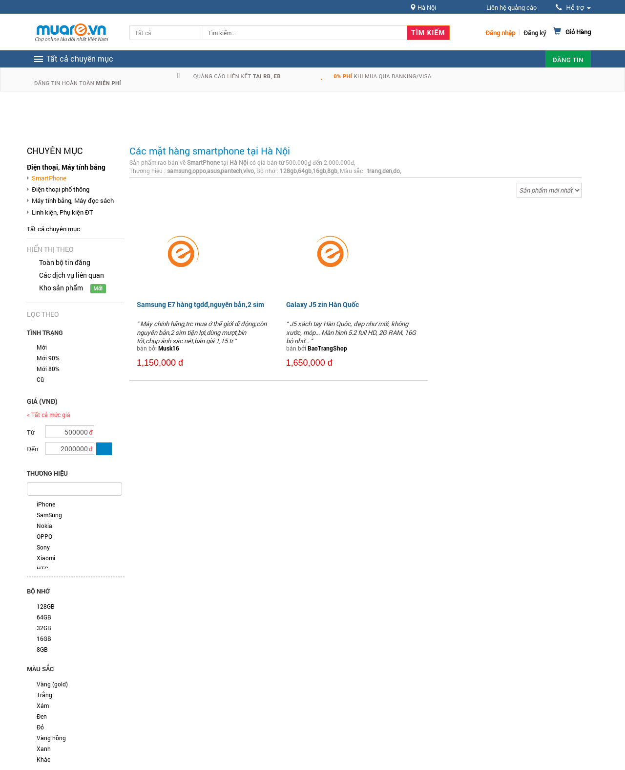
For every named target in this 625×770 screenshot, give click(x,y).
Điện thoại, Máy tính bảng (66, 167)
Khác (43, 759)
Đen (42, 716)
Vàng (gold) (52, 684)
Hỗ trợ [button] (573, 7)
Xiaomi (46, 558)
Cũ (40, 379)
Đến (32, 448)
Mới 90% (48, 358)
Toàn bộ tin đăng (64, 262)
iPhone (46, 504)
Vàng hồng (51, 738)
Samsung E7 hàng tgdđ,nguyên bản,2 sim (200, 304)
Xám (43, 705)
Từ (31, 432)
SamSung (49, 515)
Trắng (44, 695)
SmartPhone (49, 178)
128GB (46, 606)
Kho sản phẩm (61, 287)
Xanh (44, 748)
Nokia (44, 525)
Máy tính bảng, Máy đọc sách (73, 200)
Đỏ (40, 727)
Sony (43, 547)
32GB (44, 628)
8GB (42, 649)
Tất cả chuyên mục (53, 228)
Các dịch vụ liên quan (71, 275)
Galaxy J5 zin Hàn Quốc (322, 304)
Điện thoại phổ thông (60, 189)
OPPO (44, 536)
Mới (42, 347)
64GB (44, 617)
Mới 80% (48, 369)
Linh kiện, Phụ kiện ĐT (62, 212)
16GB (44, 638)
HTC (42, 568)
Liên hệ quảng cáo (511, 7)
